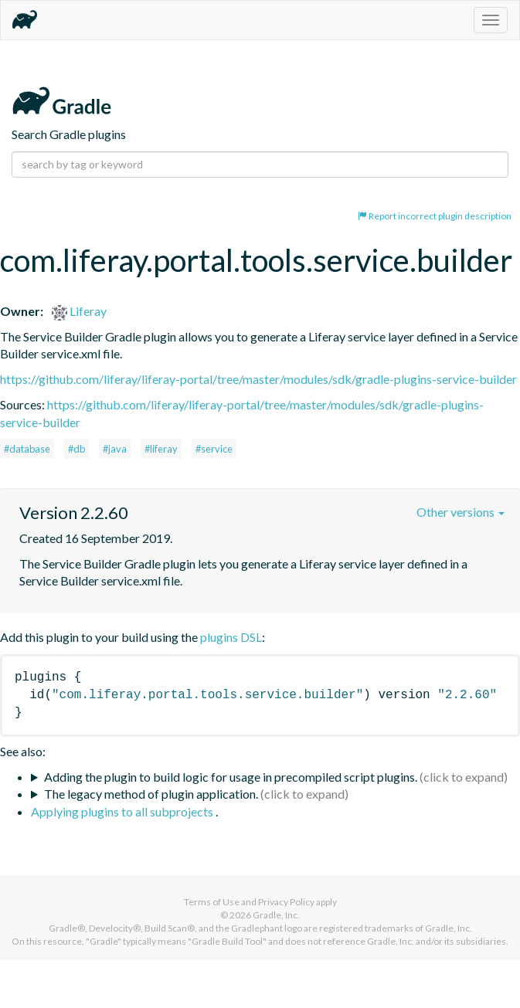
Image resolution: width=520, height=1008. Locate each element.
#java (115, 449)
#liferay (161, 449)
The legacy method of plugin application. (151, 793)
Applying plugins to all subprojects (123, 811)
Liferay (79, 311)
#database (27, 449)
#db (76, 449)
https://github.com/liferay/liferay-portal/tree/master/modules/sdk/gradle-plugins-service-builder (258, 379)
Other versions (460, 511)
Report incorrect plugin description (435, 216)
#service (214, 449)
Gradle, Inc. (276, 915)
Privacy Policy (286, 902)
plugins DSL (231, 637)
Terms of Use (212, 902)
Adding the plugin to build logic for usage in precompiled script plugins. (230, 776)
